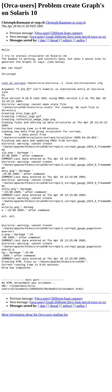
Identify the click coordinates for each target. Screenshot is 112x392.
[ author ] (81, 40)
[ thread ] (54, 40)
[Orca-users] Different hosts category (59, 33)
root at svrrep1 (13, 90)
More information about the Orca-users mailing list (35, 363)
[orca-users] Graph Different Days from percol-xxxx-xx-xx (68, 36)
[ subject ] (67, 40)
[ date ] (42, 40)
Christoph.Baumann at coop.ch (65, 22)
